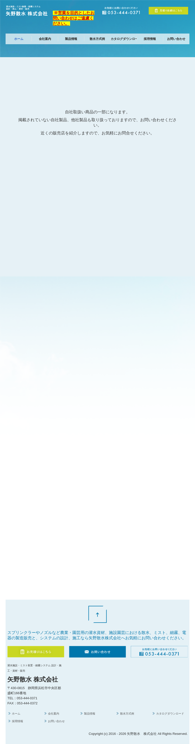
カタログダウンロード (124, 39)
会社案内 (45, 39)
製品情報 (71, 39)
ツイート (14, 52)
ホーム (18, 39)
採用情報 (150, 39)
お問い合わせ (176, 39)
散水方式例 (97, 39)
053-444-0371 (27, 698)
